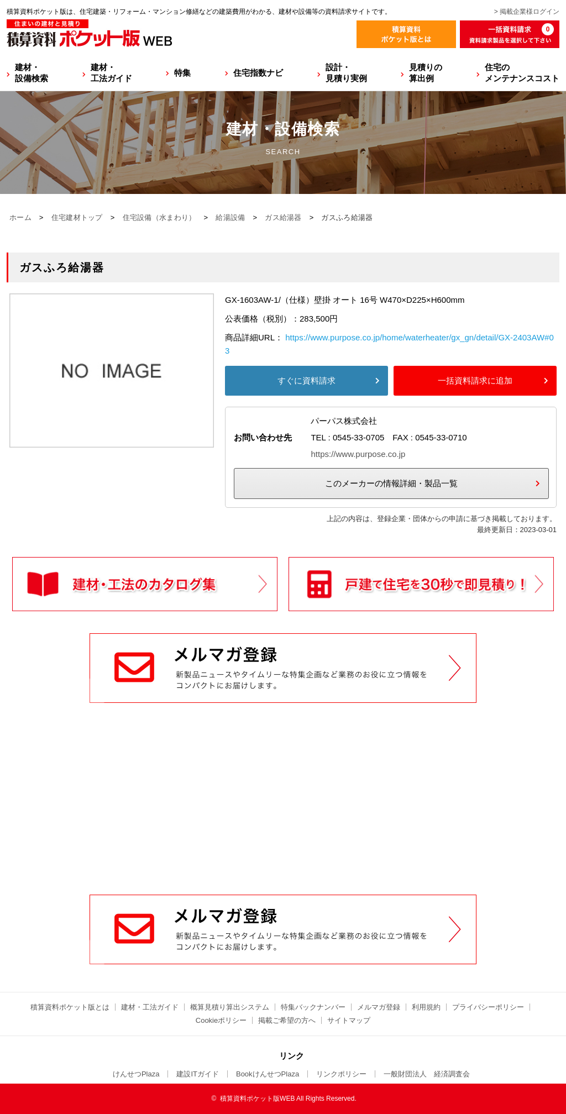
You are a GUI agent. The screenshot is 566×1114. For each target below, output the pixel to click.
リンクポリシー (341, 1074)
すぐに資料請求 (306, 380)
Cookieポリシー (221, 1020)
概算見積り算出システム (229, 1007)
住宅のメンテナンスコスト (522, 72)
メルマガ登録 (378, 1007)
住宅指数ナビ (258, 72)
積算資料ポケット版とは (69, 1007)
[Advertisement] (283, 811)
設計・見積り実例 (346, 72)
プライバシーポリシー (488, 1007)
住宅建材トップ (77, 217)
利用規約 (426, 1007)
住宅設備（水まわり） (159, 217)
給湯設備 (230, 217)
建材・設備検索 (31, 72)
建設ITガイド (197, 1074)
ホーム (20, 217)
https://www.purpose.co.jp (358, 454)
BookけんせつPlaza (267, 1074)
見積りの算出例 (425, 72)
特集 (182, 72)
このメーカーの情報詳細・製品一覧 (391, 483)
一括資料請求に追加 (475, 380)
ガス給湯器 (283, 217)
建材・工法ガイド (111, 72)
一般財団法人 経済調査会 (427, 1074)
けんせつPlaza (136, 1074)
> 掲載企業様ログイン (526, 11)
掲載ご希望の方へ (287, 1020)
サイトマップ (348, 1020)
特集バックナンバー (313, 1007)
